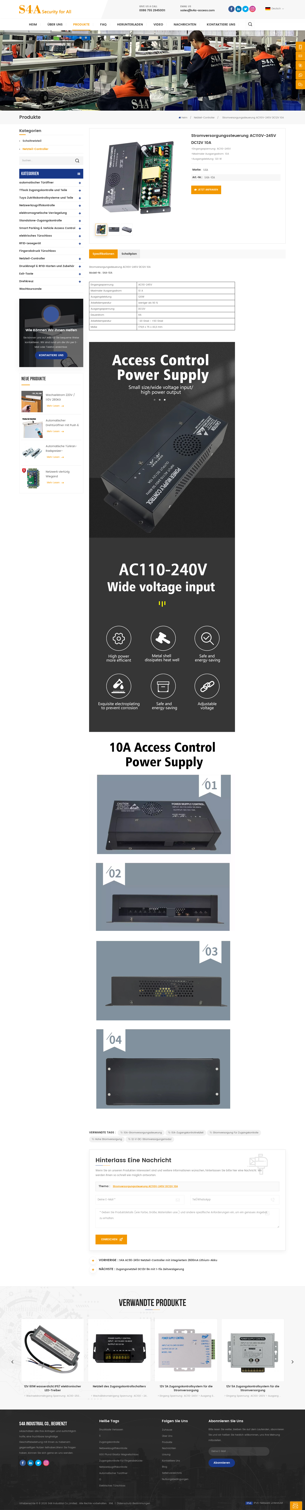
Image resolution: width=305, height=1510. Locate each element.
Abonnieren (222, 1463)
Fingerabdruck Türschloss (37, 251)
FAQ (103, 24)
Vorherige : (103, 1260)
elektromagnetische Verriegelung (43, 213)
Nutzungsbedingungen (175, 1479)
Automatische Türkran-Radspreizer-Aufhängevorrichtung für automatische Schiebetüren (62, 448)
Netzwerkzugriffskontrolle (37, 205)
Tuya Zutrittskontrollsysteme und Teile (46, 198)
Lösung (166, 1454)
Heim (33, 24)
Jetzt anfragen (206, 190)
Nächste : (102, 1269)
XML (111, 1503)
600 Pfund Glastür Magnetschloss (118, 1454)
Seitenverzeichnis (171, 1473)
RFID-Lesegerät (30, 243)
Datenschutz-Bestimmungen (133, 1503)
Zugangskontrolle (109, 1442)
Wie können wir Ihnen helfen (51, 330)
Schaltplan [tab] (129, 254)
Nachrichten (185, 24)
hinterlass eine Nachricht (277, 1505)
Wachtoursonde (30, 289)
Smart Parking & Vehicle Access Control (47, 228)
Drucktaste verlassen (111, 1430)
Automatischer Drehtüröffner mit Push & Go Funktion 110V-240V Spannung (62, 423)
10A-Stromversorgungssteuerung (141, 1133)
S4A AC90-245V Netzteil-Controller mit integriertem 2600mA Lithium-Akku (168, 1261)
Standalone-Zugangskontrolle (40, 220)
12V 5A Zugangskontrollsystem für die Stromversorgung (252, 1388)
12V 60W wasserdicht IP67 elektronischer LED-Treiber (52, 1388)
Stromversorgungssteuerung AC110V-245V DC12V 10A (145, 1186)
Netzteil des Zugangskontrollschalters (119, 1387)
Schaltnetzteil (32, 141)
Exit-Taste (26, 273)
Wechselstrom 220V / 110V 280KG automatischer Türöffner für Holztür (62, 397)
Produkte (81, 24)
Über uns (55, 24)
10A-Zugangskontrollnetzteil (185, 1133)
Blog (164, 1467)
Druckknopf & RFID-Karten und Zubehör (46, 266)
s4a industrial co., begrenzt (43, 1424)
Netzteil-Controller (204, 118)
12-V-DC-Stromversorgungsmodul (149, 1139)
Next (294, 1361)
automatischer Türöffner (36, 182)
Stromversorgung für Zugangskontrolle (234, 1133)
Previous (11, 1361)
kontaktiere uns (221, 24)
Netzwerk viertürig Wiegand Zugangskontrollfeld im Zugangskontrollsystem (61, 474)
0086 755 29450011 (152, 10)
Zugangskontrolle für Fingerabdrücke (120, 1461)
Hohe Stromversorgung (107, 1139)
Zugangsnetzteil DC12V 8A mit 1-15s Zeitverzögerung (150, 1270)
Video (158, 24)
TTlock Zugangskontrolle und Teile (43, 190)
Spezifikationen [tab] (103, 254)
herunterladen (130, 24)
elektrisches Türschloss (35, 235)
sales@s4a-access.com (197, 10)
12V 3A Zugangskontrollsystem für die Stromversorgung (186, 1388)
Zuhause (167, 1430)
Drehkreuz (26, 281)
